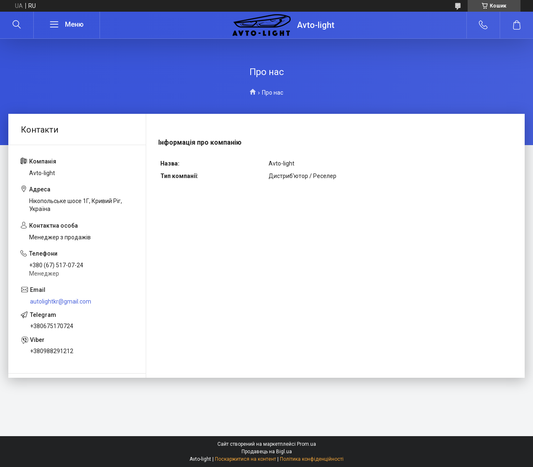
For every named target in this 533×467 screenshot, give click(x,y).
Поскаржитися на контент (245, 459)
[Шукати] (16, 25)
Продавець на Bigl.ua (267, 451)
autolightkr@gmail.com (60, 301)
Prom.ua (306, 444)
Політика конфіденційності (312, 459)
